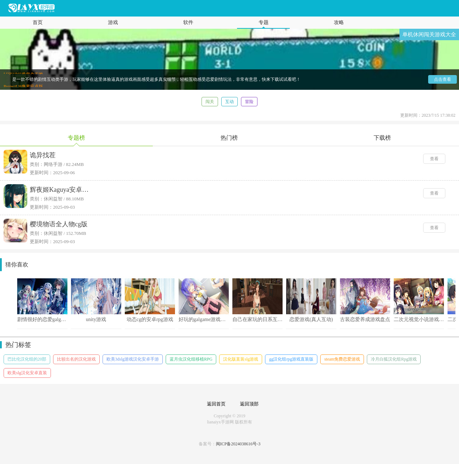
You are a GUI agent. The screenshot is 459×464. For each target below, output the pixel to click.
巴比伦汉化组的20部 (27, 359)
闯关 (209, 101)
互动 (229, 101)
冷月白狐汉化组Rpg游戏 (394, 359)
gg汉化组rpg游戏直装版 (291, 359)
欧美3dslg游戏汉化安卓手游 (133, 359)
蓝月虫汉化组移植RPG (191, 359)
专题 (264, 22)
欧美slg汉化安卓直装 (27, 372)
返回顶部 (249, 404)
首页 (38, 22)
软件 (188, 22)
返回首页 (216, 404)
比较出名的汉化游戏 (76, 359)
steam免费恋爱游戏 (342, 359)
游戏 (113, 22)
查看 (434, 158)
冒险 (249, 101)
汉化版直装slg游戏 (240, 359)
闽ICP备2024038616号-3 (238, 443)
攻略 (339, 22)
